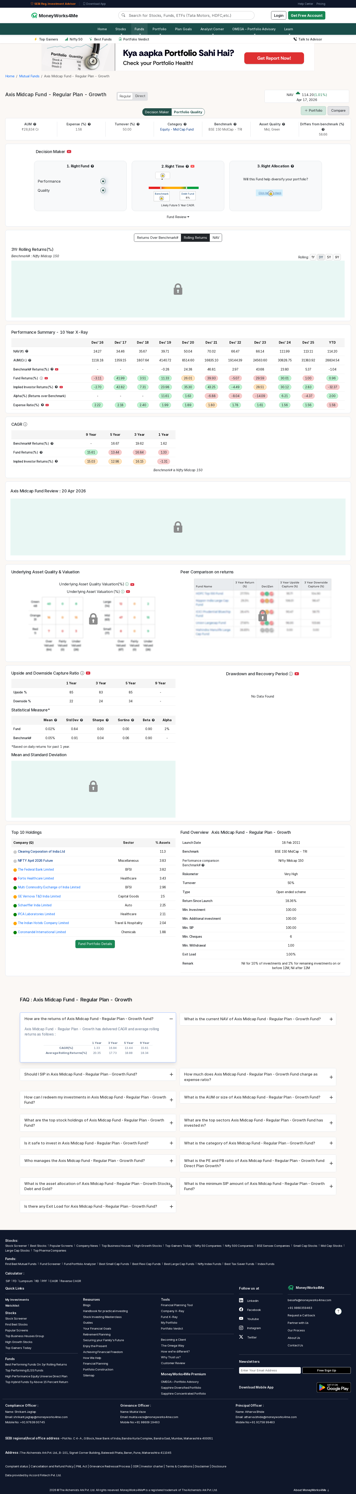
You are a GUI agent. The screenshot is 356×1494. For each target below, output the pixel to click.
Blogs (87, 1305)
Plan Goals (183, 29)
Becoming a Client (173, 1340)
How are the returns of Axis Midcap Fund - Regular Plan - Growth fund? (89, 1018)
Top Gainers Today (178, 1245)
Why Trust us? (170, 1357)
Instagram (250, 1328)
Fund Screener (50, 1264)
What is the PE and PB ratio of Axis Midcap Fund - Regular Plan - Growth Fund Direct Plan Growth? (254, 1163)
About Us (294, 1338)
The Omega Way (172, 1345)
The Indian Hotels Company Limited (43, 923)
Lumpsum (26, 1281)
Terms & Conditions (179, 1466)
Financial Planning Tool (177, 1305)
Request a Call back (301, 1315)
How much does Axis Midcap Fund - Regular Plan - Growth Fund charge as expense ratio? (251, 1077)
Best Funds (100, 39)
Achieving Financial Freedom (103, 1352)
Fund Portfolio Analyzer (80, 1264)
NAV (216, 237)
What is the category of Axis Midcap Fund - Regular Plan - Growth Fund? (249, 1143)
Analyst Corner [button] (212, 29)
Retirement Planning (97, 1334)
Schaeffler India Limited (35, 905)
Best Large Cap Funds (179, 1264)
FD (15, 1281)
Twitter (248, 1337)
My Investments (17, 1299)
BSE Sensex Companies (273, 1245)
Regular (125, 96)
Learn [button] (288, 29)
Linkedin (249, 1301)
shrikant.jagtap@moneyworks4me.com (40, 1417)
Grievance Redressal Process (109, 1466)
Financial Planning (95, 1364)
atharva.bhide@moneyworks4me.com (270, 1417)
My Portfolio (169, 1323)
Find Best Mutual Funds (21, 1264)
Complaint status (16, 1466)
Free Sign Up (326, 1370)
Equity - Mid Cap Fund (177, 129)
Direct (140, 96)
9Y (337, 257)
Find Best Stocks (16, 1324)
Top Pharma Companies (49, 1250)
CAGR (54, 1281)
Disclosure (219, 1466)
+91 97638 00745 (32, 1422)
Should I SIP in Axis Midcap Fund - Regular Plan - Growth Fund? (80, 1074)
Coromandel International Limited (42, 932)
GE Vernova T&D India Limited (39, 896)
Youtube (249, 1319)
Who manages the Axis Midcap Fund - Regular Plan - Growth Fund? (84, 1160)
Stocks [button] (120, 29)
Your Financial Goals (97, 1328)
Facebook (250, 1310)
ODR (136, 1466)
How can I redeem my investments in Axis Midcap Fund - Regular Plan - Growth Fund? (95, 1100)
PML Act (81, 1466)
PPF (44, 1281)
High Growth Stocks (148, 1245)
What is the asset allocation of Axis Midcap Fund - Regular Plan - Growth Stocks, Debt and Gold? (98, 1186)
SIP (7, 1281)
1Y (313, 257)
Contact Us (295, 1345)
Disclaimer (202, 1466)
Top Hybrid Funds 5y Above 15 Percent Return (36, 1382)
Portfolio (313, 110)
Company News (87, 1245)
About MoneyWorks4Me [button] (311, 1490)
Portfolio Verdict (134, 39)
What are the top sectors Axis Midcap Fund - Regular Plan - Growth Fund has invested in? (253, 1123)
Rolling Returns (195, 237)
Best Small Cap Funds (114, 1264)
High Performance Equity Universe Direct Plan (36, 1376)
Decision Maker (157, 112)
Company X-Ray (172, 1311)
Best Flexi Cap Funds (146, 1264)
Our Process (296, 1330)
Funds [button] (139, 29)
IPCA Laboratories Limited (36, 914)
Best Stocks (38, 1245)
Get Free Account (307, 15)
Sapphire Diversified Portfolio (181, 1387)
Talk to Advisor (308, 39)
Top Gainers (46, 39)
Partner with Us (298, 1323)
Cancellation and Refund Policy (52, 1466)
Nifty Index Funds (209, 1264)
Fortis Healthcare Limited (36, 878)
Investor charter (152, 1466)
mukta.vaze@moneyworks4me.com (153, 1417)
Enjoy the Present (95, 1346)
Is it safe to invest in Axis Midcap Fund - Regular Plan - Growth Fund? (86, 1143)
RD (37, 1281)
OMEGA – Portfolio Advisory (179, 1382)
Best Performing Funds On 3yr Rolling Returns (36, 1364)
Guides (88, 1323)
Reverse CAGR (71, 1281)
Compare (338, 110)
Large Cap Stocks (17, 1250)
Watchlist (12, 1305)
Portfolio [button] (159, 29)
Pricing (320, 3)
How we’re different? (175, 1351)
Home (102, 29)
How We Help (92, 1358)
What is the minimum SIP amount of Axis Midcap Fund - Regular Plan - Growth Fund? (254, 1186)
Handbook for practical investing (105, 1311)
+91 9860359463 (300, 1308)
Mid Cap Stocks (331, 1245)
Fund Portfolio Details (95, 944)
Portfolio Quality (188, 112)
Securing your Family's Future (103, 1340)
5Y (329, 257)
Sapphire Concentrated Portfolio (183, 1393)
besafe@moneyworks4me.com (309, 1300)
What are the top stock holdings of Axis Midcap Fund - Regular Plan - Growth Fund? (94, 1123)
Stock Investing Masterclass (102, 1317)
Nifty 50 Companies (208, 1245)
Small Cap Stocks (305, 1245)
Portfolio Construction (98, 1369)
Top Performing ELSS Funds (24, 1370)
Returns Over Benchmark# (157, 237)
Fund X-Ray (169, 1317)
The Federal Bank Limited (36, 869)
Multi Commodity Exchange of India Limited (49, 887)
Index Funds (266, 1264)
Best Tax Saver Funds (239, 1264)
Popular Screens (61, 1245)
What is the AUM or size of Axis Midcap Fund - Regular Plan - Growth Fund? (252, 1097)
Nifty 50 (73, 39)
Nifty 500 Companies (239, 1245)
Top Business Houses (116, 1245)
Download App (94, 4)
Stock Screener (16, 1245)
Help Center (305, 3)
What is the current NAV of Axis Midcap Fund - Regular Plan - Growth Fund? (252, 1019)
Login (279, 15)
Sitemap (88, 1375)
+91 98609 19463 (147, 1422)
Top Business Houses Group (24, 1336)
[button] (34, 124)
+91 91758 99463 (262, 1422)
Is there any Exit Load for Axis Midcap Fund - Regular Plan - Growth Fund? (90, 1206)
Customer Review (173, 1363)
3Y (321, 257)
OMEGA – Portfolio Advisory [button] (254, 29)
